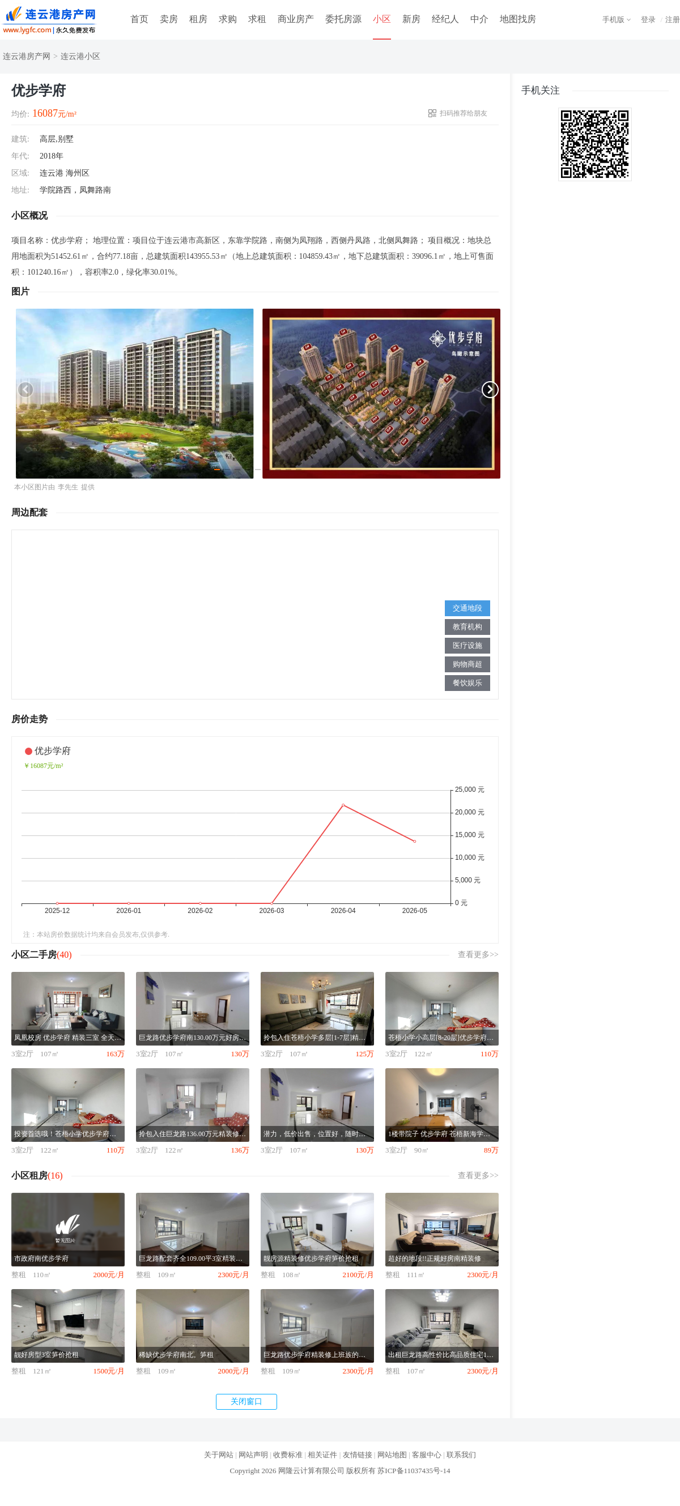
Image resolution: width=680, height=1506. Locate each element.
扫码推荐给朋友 (463, 113)
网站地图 (392, 1454)
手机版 (613, 19)
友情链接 (357, 1454)
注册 (672, 19)
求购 (228, 19)
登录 (648, 19)
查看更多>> (478, 954)
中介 (479, 19)
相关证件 (322, 1454)
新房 (411, 19)
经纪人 (445, 19)
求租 (257, 19)
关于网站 (218, 1454)
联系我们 (461, 1454)
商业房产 (296, 19)
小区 (382, 19)
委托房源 (343, 19)
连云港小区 (80, 56)
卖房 (169, 19)
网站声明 (253, 1454)
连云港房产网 (26, 56)
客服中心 (426, 1454)
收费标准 (288, 1454)
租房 (198, 19)
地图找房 (518, 19)
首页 (139, 19)
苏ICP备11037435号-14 (413, 1470)
